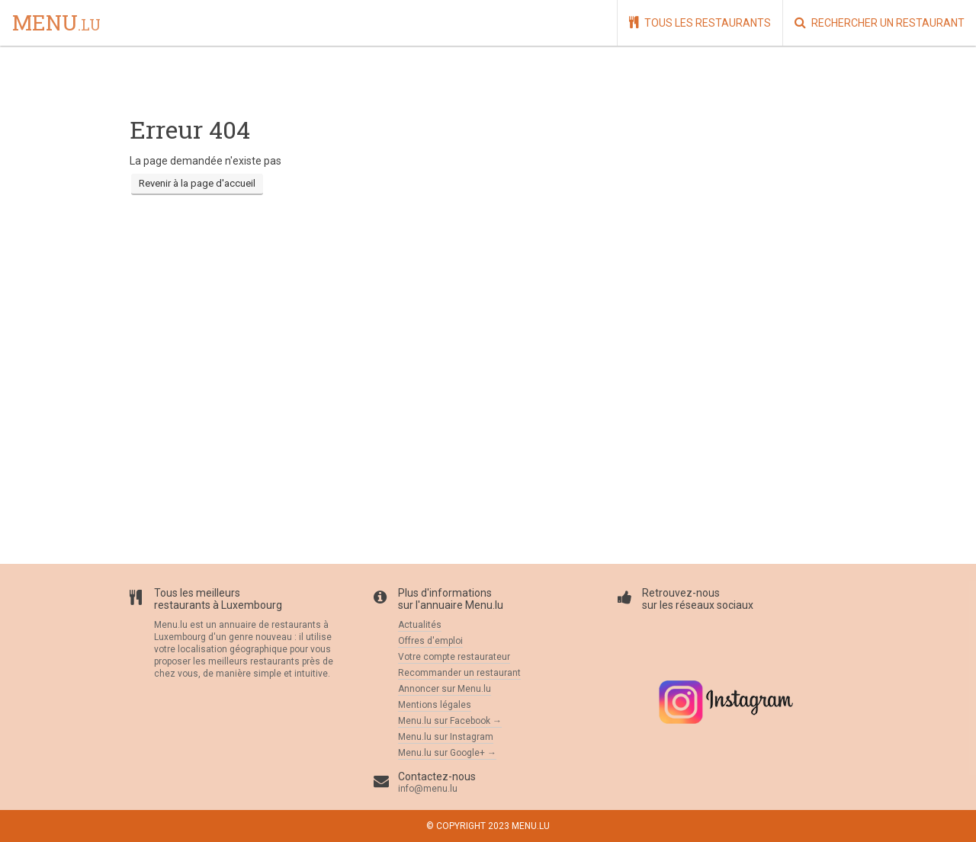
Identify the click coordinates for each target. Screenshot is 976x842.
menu (56, 23)
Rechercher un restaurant (880, 22)
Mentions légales (434, 705)
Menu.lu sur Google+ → (447, 753)
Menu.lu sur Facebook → (450, 721)
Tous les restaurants (700, 22)
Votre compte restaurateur (454, 657)
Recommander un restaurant (459, 673)
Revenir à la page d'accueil (197, 183)
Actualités (419, 624)
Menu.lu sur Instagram (445, 737)
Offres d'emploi (430, 641)
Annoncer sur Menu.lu (444, 689)
